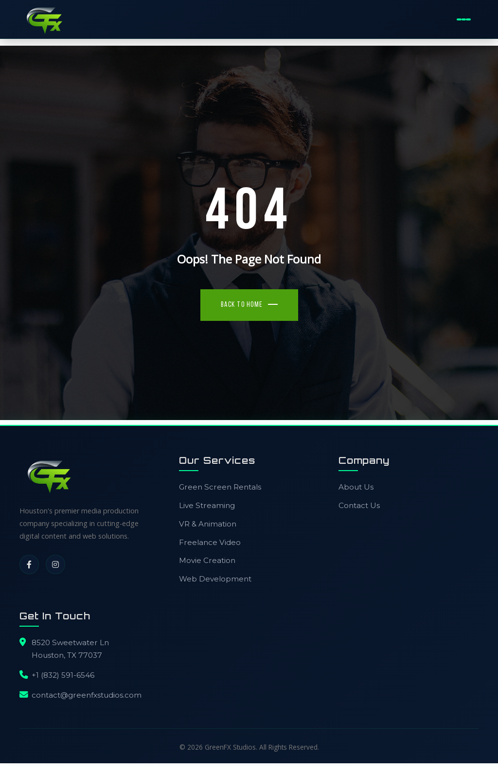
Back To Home (242, 310)
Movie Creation (207, 565)
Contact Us (359, 510)
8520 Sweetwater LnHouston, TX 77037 (70, 654)
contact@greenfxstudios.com (87, 699)
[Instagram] (55, 569)
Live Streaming (207, 510)
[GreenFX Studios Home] (48, 20)
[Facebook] (29, 569)
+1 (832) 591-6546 (63, 680)
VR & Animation (207, 528)
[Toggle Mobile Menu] (463, 20)
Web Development (215, 583)
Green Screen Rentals (220, 491)
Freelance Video (210, 547)
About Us (356, 491)
